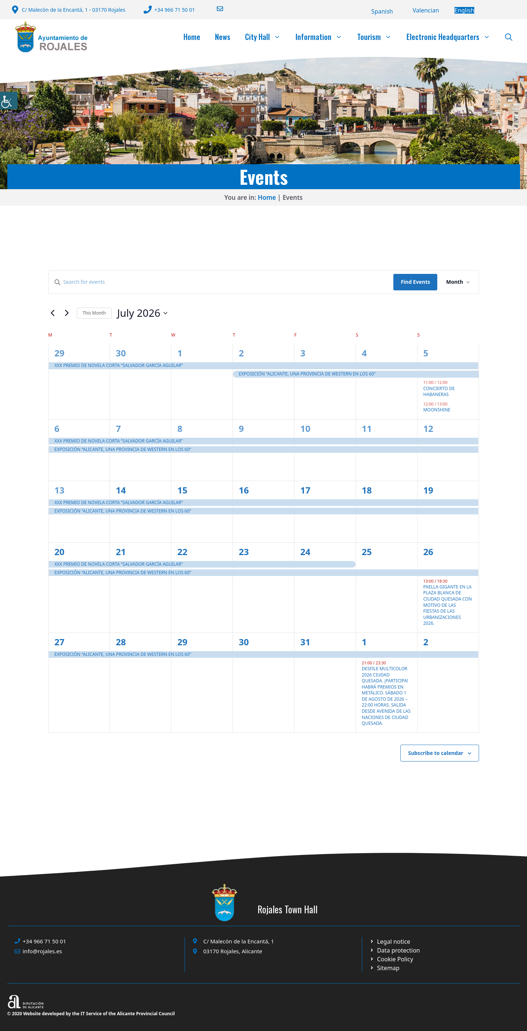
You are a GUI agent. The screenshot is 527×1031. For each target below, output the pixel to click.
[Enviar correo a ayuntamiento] (215, 8)
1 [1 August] (364, 642)
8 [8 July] (179, 428)
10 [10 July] (305, 428)
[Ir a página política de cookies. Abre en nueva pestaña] (395, 950)
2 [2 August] (425, 642)
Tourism (378, 37)
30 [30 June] (121, 353)
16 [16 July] (244, 490)
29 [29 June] (59, 353)
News (222, 36)
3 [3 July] (302, 353)
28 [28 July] (121, 642)
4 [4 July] (364, 353)
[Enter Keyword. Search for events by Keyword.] (221, 282)
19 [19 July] (428, 490)
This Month (94, 313)
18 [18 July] (367, 490)
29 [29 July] (182, 642)
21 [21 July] (121, 552)
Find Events (415, 281)
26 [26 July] (428, 552)
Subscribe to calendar (435, 752)
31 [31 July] (305, 642)
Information (323, 37)
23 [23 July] (244, 552)
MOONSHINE (436, 410)
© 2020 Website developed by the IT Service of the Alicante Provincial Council (91, 1013)
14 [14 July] (121, 490)
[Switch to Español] (382, 11)
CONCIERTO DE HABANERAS (439, 391)
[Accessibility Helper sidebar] (9, 100)
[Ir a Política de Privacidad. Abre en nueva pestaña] (390, 941)
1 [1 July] (179, 353)
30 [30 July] (244, 642)
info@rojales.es (42, 951)
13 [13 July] (59, 490)
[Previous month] (52, 313)
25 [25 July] (367, 552)
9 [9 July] (241, 428)
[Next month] (67, 313)
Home (191, 36)
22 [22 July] (182, 552)
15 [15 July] (182, 490)
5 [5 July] (425, 353)
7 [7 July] (118, 428)
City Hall (266, 37)
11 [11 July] (367, 428)
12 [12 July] (428, 428)
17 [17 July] (305, 490)
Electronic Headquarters (452, 37)
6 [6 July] (57, 428)
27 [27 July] (59, 642)
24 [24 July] (305, 552)
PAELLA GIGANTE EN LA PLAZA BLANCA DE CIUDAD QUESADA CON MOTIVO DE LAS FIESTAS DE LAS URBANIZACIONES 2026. (447, 605)
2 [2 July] (241, 353)
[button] (509, 37)
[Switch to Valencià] (426, 10)
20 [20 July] (59, 552)
